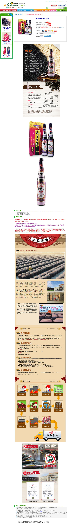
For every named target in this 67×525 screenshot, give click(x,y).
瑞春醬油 (20, 14)
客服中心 (42, 511)
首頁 (16, 14)
